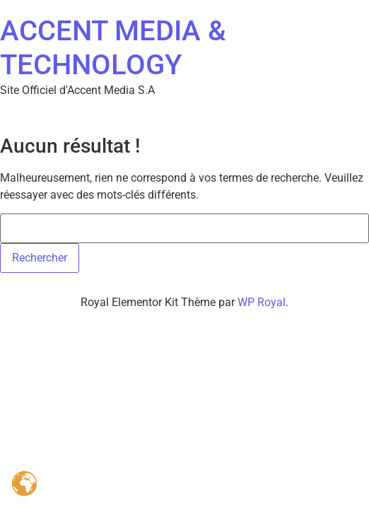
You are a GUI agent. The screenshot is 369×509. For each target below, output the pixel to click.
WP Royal (262, 302)
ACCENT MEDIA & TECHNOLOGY (113, 47)
